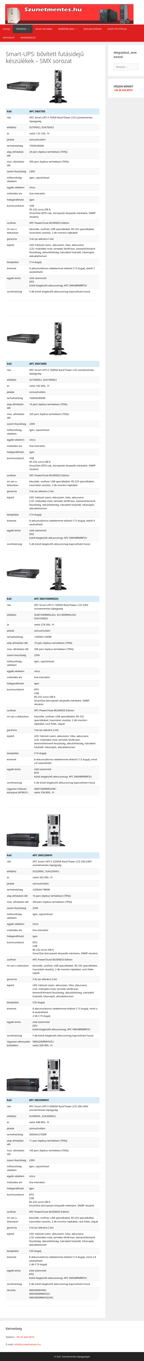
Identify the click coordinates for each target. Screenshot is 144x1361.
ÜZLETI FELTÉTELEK (117, 28)
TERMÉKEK (24, 29)
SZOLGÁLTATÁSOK (92, 28)
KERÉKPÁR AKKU (69, 29)
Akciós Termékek (43, 28)
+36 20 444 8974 (123, 90)
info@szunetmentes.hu (27, 1344)
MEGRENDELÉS (28, 37)
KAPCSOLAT (9, 37)
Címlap (6, 28)
